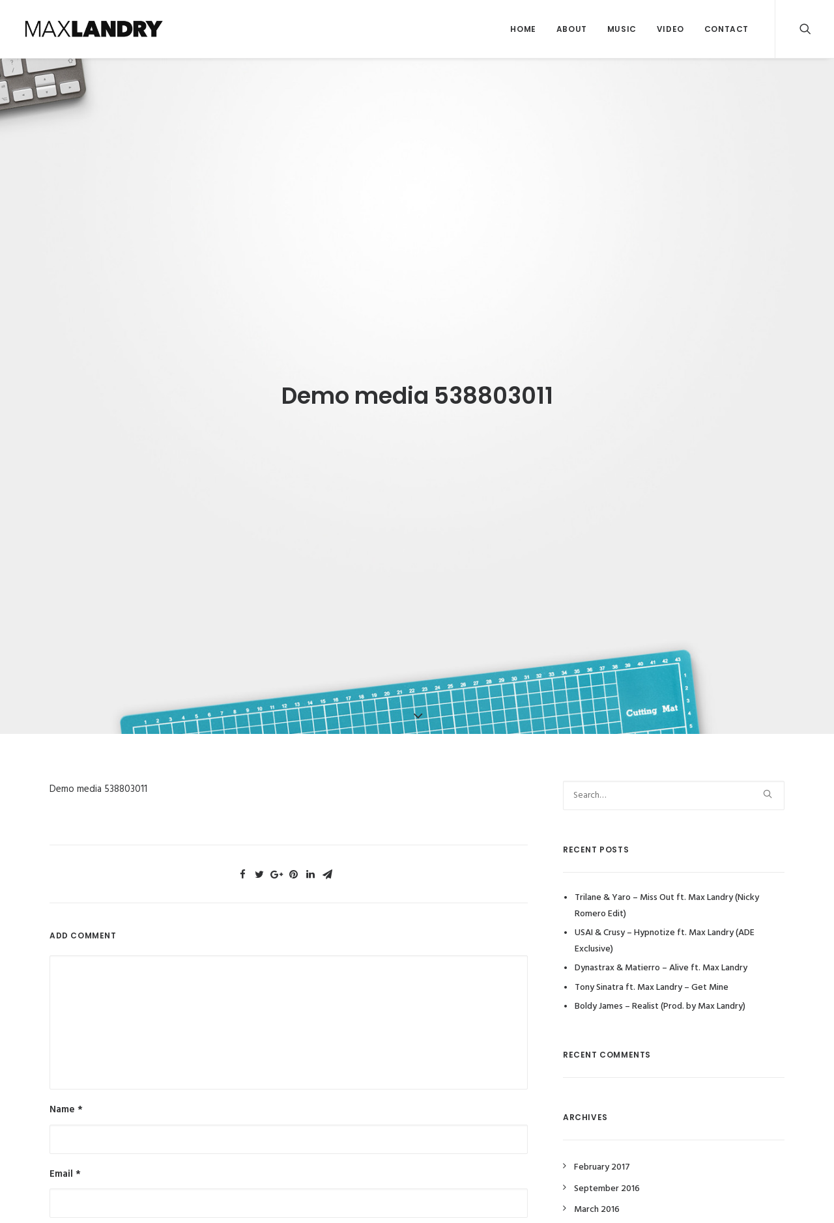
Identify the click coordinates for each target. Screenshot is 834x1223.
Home (523, 29)
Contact (726, 29)
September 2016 (607, 1176)
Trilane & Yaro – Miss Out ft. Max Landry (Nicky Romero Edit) (667, 893)
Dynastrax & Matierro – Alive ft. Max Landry (661, 955)
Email (65, 1161)
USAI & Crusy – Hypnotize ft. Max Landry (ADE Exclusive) (665, 928)
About (571, 29)
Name (66, 1097)
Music (622, 29)
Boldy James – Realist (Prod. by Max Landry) (660, 994)
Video (670, 29)
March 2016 (597, 1197)
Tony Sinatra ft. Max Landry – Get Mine (651, 974)
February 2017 (602, 1154)
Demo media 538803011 (98, 777)
